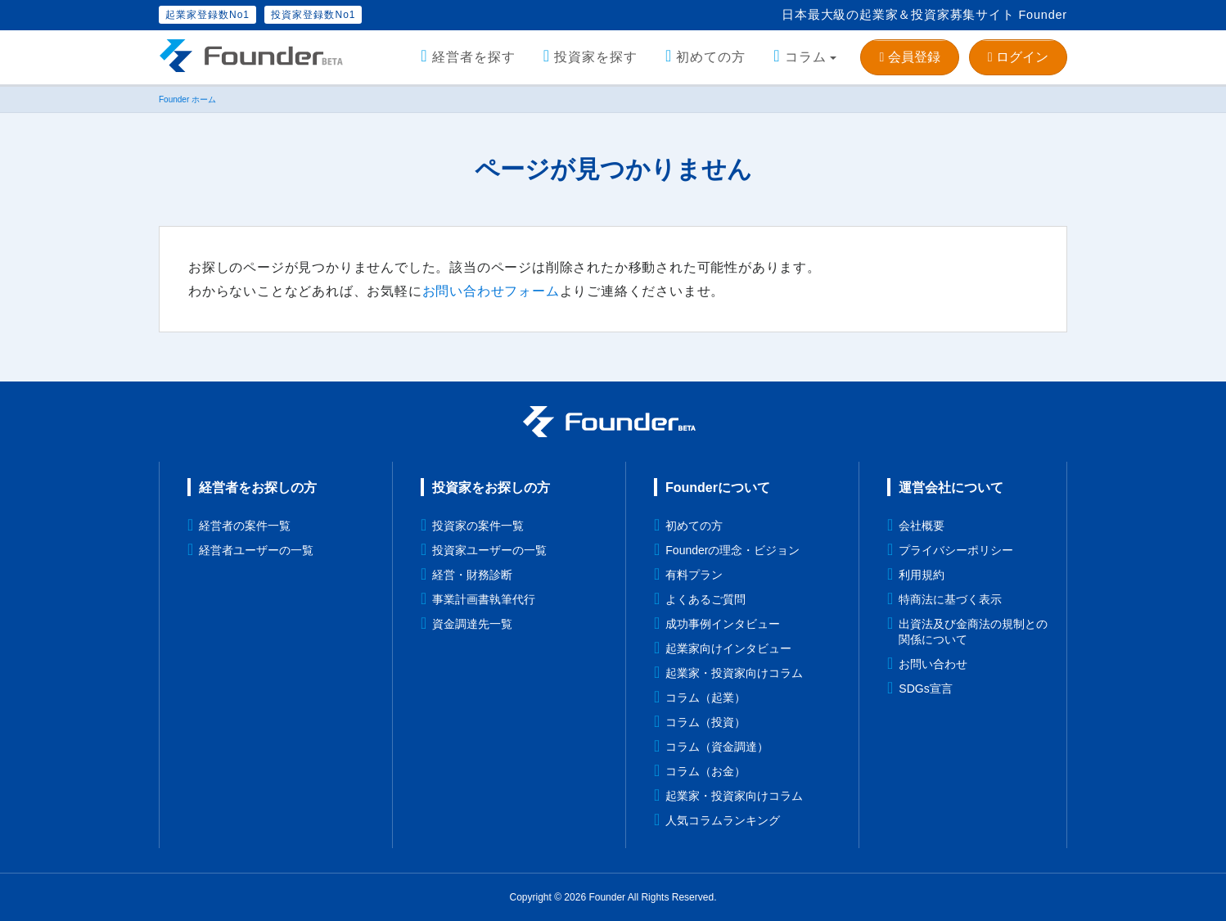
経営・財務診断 (472, 574)
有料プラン (694, 574)
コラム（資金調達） (717, 746)
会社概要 (921, 525)
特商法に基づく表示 (950, 599)
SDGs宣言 (925, 688)
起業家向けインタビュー (728, 648)
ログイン (1018, 57)
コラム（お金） (705, 771)
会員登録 (909, 57)
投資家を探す (596, 57)
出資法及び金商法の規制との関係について (973, 631)
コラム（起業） (705, 697)
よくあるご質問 (705, 599)
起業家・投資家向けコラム (734, 672)
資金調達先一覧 (472, 623)
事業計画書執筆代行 (483, 599)
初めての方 (711, 57)
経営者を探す (474, 57)
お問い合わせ (933, 663)
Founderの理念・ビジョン (732, 550)
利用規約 (921, 574)
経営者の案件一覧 (245, 525)
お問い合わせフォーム (491, 291)
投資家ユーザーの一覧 (489, 550)
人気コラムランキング (722, 820)
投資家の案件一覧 (478, 525)
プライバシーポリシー (956, 550)
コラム (806, 57)
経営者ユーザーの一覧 (256, 550)
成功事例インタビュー (722, 623)
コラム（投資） (705, 722)
